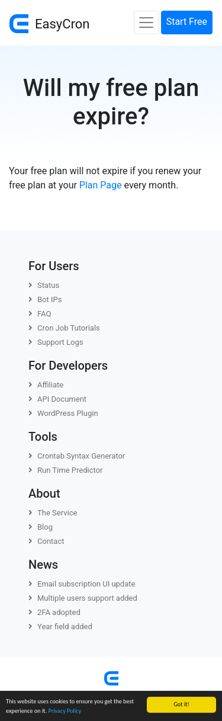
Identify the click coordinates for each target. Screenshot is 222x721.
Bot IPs (45, 299)
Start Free (186, 21)
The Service (52, 512)
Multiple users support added (82, 598)
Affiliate (45, 384)
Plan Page (100, 185)
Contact (46, 541)
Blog (40, 527)
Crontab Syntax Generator (76, 455)
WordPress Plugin (63, 413)
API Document (57, 399)
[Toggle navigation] (146, 22)
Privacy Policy (64, 711)
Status (43, 285)
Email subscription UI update (81, 583)
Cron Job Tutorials (64, 327)
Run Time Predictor (65, 470)
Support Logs (55, 342)
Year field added (60, 626)
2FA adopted (54, 612)
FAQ (39, 313)
